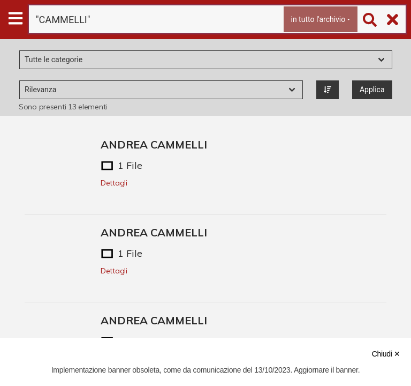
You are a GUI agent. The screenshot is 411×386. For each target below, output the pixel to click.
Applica (372, 89)
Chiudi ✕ (386, 354)
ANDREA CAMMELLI (154, 144)
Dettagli (114, 183)
